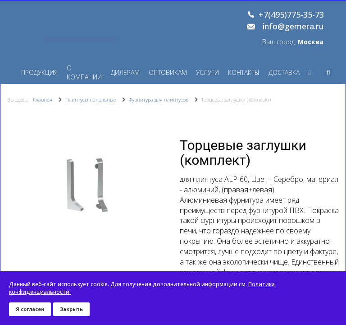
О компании (84, 72)
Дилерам (125, 72)
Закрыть (71, 309)
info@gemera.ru (293, 27)
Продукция (39, 72)
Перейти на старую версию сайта (80, 39)
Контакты (244, 72)
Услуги (207, 72)
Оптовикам (168, 72)
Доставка (284, 72)
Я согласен (30, 309)
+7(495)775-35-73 (291, 15)
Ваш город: (292, 41)
